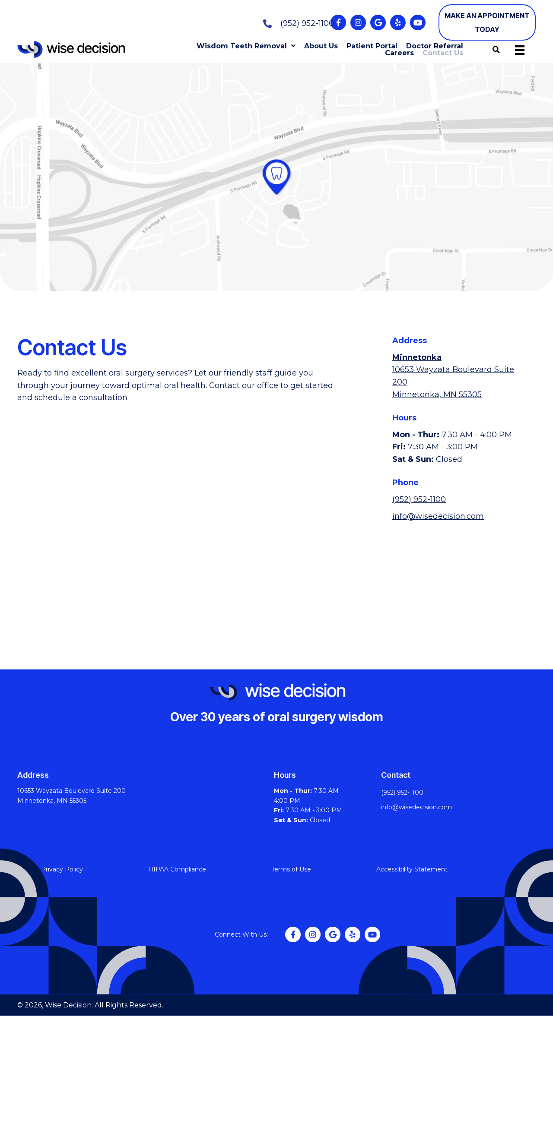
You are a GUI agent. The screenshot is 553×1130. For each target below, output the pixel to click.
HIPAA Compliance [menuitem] (177, 869)
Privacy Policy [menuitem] (62, 869)
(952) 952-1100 (307, 23)
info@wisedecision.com (438, 516)
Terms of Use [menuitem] (291, 869)
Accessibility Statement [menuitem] (412, 869)
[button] (338, 22)
